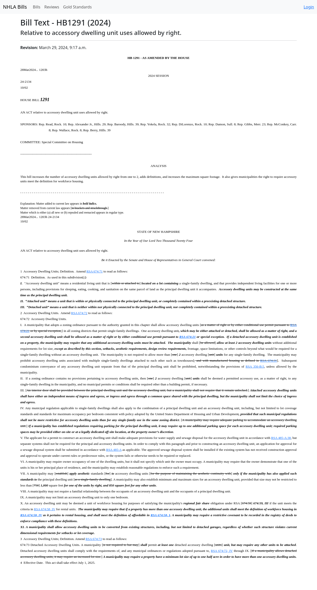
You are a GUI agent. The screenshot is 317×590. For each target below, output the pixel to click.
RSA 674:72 (79, 313)
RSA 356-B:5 (255, 366)
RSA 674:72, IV (222, 551)
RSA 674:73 (94, 539)
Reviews (51, 7)
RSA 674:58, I (160, 515)
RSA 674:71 (94, 271)
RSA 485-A (114, 450)
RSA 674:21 (187, 337)
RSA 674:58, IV (44, 509)
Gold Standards (77, 7)
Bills (36, 7)
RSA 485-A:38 (281, 438)
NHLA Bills (15, 6)
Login (309, 7)
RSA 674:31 (268, 360)
